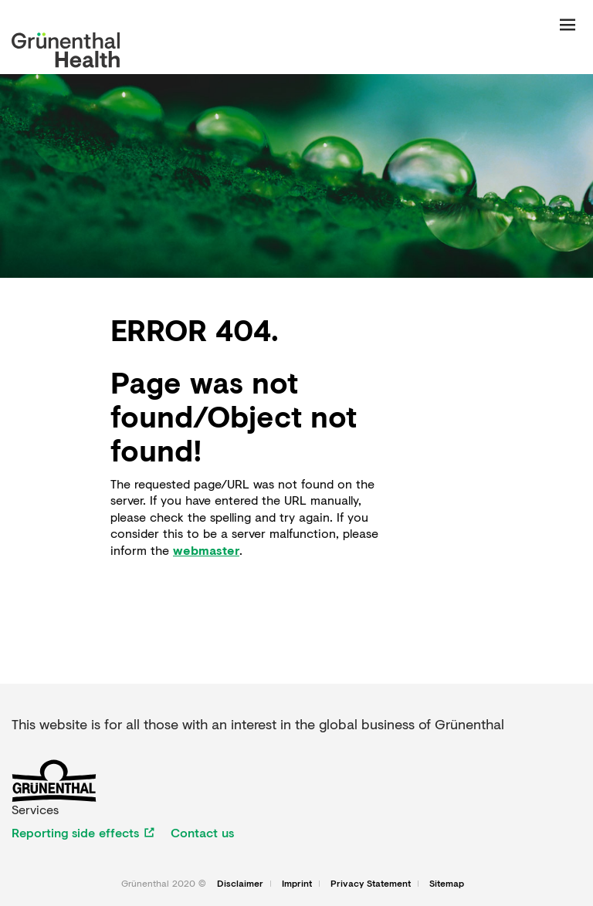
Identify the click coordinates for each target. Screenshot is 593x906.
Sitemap (446, 883)
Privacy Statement (370, 883)
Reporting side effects (75, 832)
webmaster (206, 550)
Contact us (202, 832)
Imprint (297, 883)
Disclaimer (240, 883)
